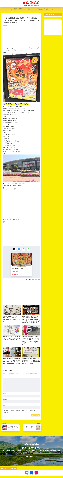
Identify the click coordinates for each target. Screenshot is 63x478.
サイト (4, 405)
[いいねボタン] (4, 222)
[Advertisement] (21, 37)
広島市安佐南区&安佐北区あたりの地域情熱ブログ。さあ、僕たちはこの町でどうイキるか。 (31, 9)
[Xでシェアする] (14, 249)
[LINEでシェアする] (28, 249)
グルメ (38, 279)
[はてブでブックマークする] (24, 249)
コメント (5, 377)
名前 (4, 394)
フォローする (15, 271)
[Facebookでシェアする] (19, 249)
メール (5, 399)
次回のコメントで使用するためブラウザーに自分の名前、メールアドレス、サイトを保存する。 (21, 411)
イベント (34, 279)
